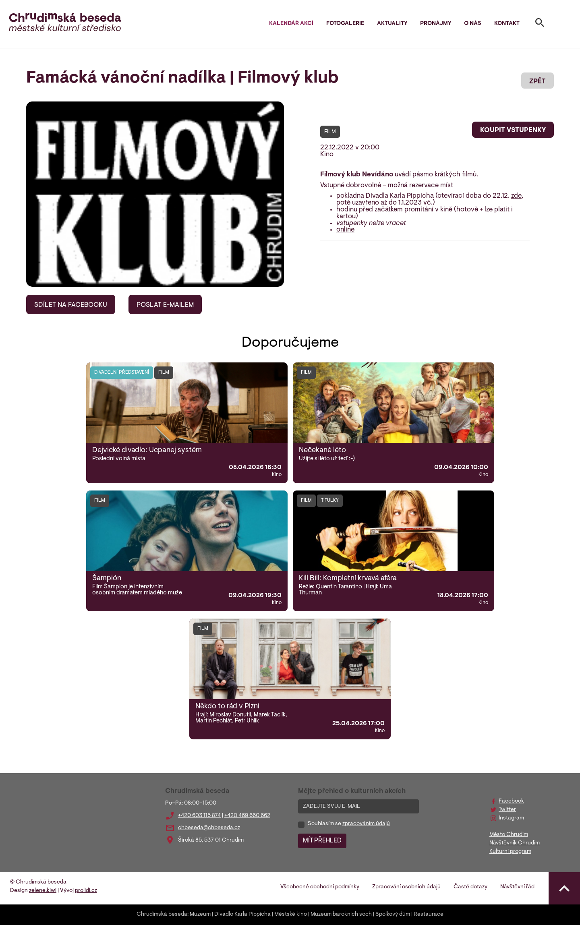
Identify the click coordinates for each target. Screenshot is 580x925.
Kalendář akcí (291, 24)
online (345, 230)
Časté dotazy (470, 887)
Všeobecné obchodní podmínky (319, 887)
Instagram (511, 818)
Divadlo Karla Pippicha (242, 914)
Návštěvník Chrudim (514, 843)
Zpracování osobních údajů (406, 887)
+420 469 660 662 (247, 816)
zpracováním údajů (366, 824)
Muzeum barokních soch (341, 914)
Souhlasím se (349, 824)
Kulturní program (510, 852)
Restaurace (428, 914)
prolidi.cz (86, 891)
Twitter (507, 810)
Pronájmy (435, 24)
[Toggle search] (540, 24)
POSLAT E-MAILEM (165, 305)
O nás (472, 24)
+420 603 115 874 (199, 816)
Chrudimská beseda (162, 914)
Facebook (511, 801)
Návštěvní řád (517, 887)
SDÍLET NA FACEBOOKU (70, 305)
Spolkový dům (392, 914)
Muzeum (200, 914)
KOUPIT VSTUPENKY (513, 130)
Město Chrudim (508, 835)
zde (516, 196)
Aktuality (392, 24)
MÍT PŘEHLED (322, 841)
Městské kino (290, 914)
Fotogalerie (345, 24)
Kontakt (507, 24)
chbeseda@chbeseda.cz (209, 828)
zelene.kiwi (42, 891)
